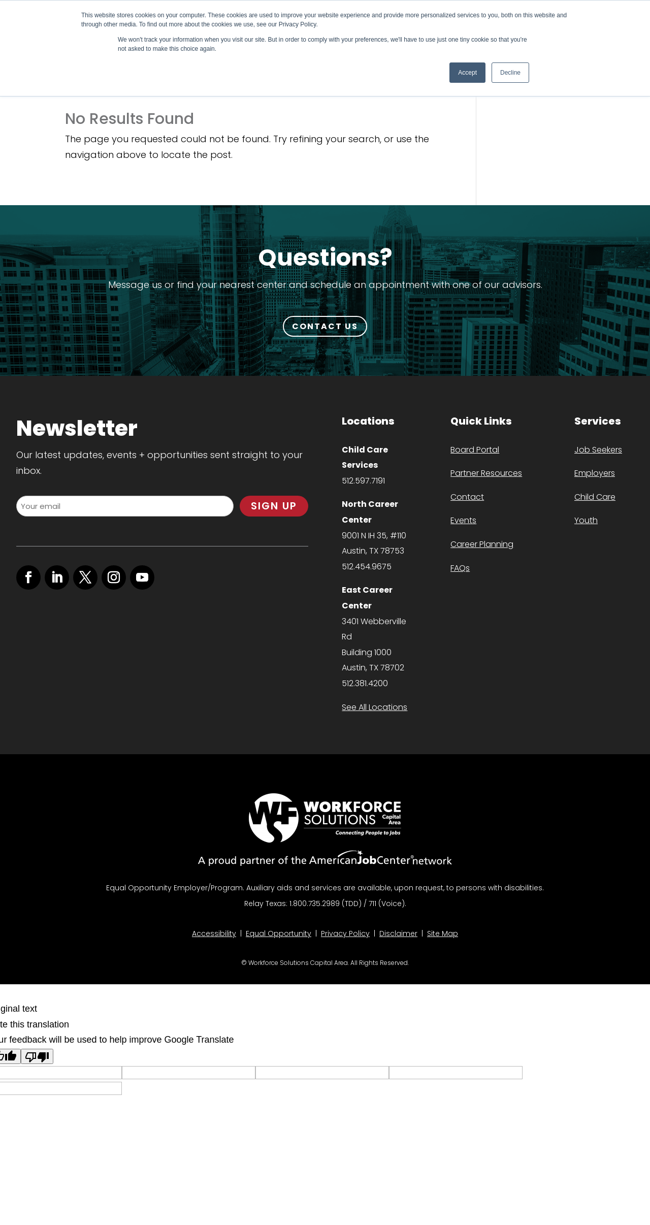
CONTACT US (325, 326)
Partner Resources (486, 473)
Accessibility (214, 933)
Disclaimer (398, 933)
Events (463, 520)
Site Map (442, 933)
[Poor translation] (37, 1056)
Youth (586, 520)
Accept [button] (467, 72)
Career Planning (481, 544)
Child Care (594, 497)
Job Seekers (598, 450)
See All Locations (374, 707)
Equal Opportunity (278, 933)
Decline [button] (510, 72)
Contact (467, 497)
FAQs (460, 568)
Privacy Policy (345, 933)
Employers (594, 473)
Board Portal (474, 450)
